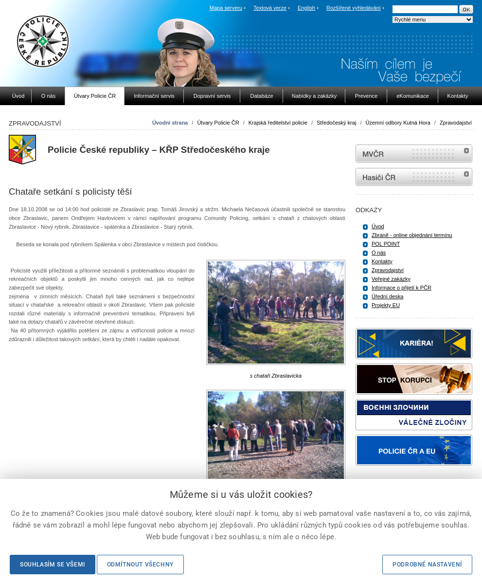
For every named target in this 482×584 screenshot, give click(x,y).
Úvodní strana (170, 123)
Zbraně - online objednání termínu (412, 235)
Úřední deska (387, 296)
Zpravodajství (456, 123)
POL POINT (386, 244)
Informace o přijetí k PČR (401, 288)
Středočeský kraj (336, 123)
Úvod (378, 226)
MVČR (414, 154)
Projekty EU (386, 305)
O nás (379, 253)
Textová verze (269, 8)
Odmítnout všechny (140, 564)
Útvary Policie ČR (218, 123)
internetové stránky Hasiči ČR (414, 177)
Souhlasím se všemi (52, 564)
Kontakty (382, 261)
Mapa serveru (226, 8)
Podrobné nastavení (427, 564)
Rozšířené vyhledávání (353, 8)
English (306, 8)
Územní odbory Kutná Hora (398, 123)
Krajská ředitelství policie (278, 123)
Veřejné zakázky (391, 279)
